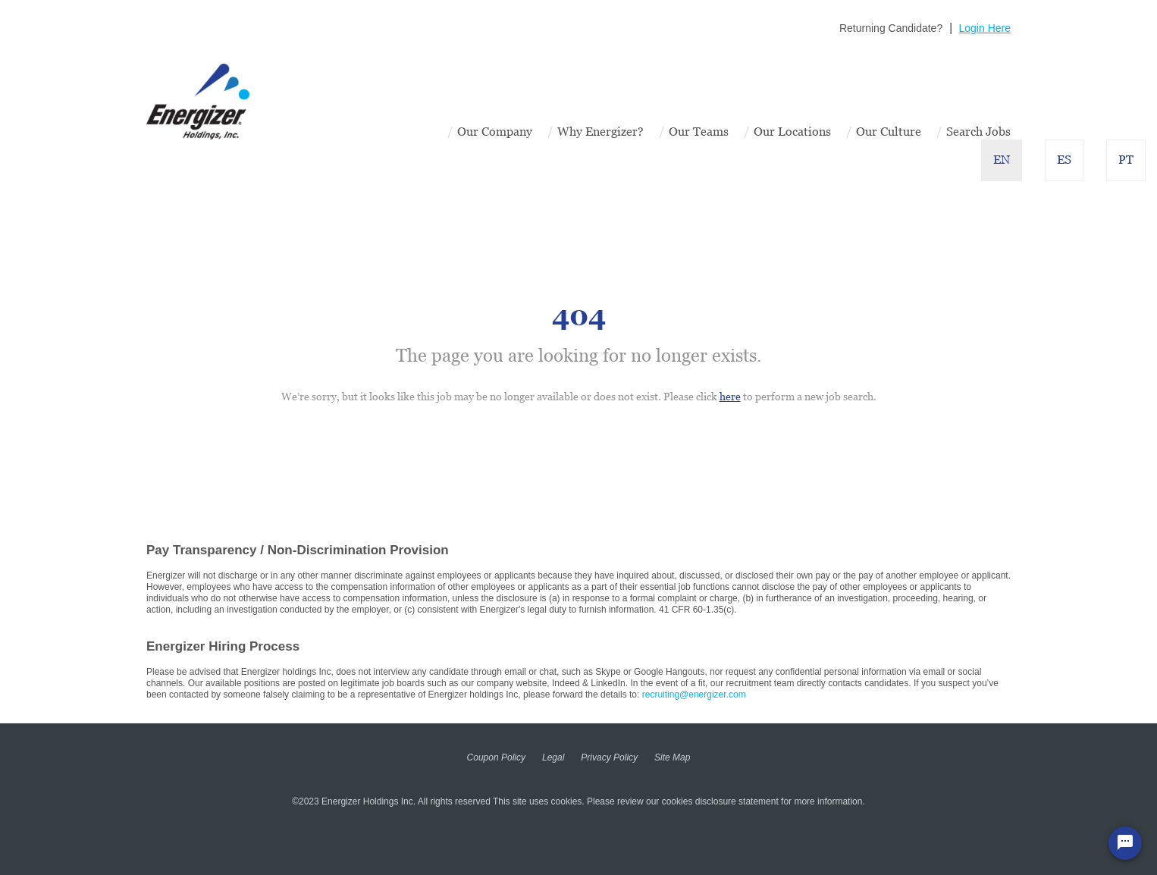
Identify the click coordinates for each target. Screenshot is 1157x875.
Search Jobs (978, 131)
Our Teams (699, 131)
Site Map (672, 757)
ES (1064, 159)
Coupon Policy (496, 757)
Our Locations (792, 131)
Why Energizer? (600, 131)
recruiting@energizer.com (694, 694)
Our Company (494, 131)
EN (1001, 159)
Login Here (985, 28)
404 (579, 315)
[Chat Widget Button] (1125, 843)
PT (1125, 159)
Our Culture (888, 131)
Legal (553, 757)
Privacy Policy (609, 757)
